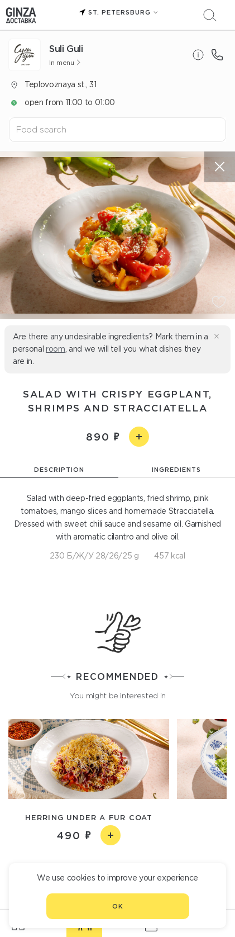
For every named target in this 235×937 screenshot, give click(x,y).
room (55, 348)
